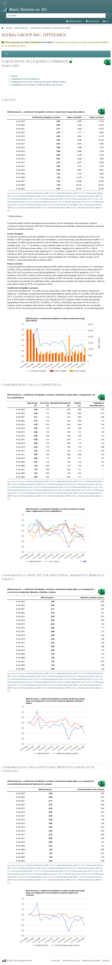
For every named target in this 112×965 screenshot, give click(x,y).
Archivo (9, 28)
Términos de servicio (71, 960)
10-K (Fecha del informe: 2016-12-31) (54, 199)
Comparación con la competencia (25, 79)
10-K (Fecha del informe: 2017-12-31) (25, 199)
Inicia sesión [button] (92, 21)
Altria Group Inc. (21, 28)
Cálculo (14, 76)
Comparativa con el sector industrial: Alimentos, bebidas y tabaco (38, 82)
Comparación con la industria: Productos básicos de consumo (37, 85)
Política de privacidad (91, 960)
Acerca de (55, 960)
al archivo (47, 42)
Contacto (106, 960)
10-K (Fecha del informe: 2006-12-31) (61, 208)
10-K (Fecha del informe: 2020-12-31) (32, 196)
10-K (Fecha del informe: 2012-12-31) (76, 202)
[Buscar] (56, 15)
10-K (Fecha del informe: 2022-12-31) (69, 193)
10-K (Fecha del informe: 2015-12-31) (84, 199)
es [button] (105, 21)
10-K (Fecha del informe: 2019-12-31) (61, 196)
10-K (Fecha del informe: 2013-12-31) (47, 202)
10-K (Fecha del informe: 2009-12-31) (68, 205)
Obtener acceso (74, 21)
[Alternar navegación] (4, 3)
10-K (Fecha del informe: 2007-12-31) (32, 208)
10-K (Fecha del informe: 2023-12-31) (39, 193)
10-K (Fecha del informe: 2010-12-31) (38, 205)
